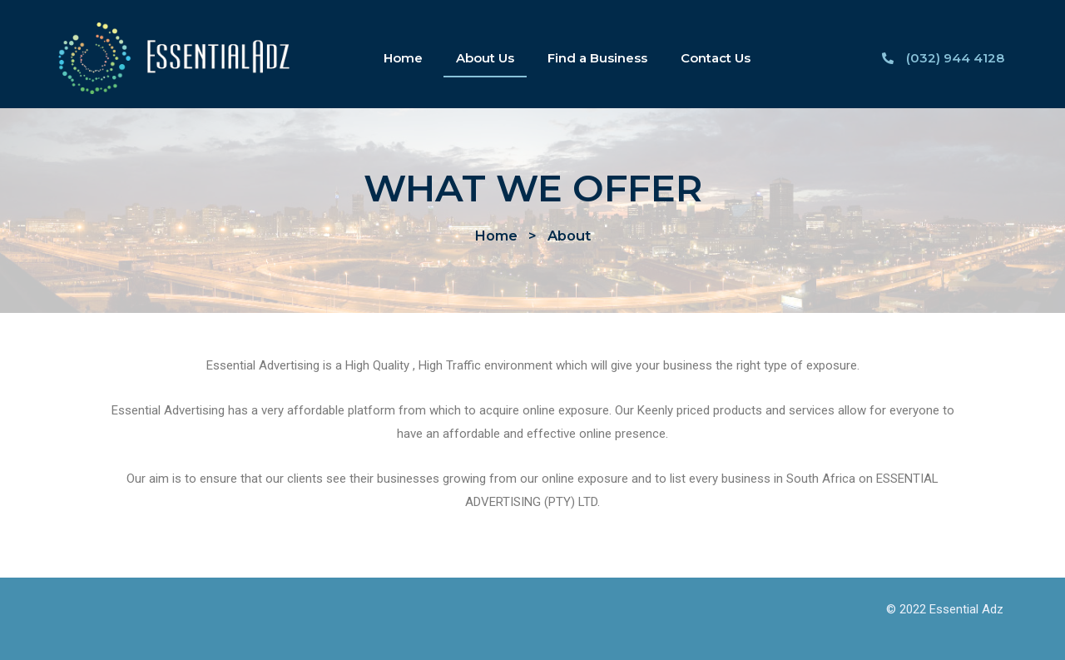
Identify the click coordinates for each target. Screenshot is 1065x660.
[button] (496, 236)
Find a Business (597, 58)
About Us (485, 58)
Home (403, 58)
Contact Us (715, 58)
